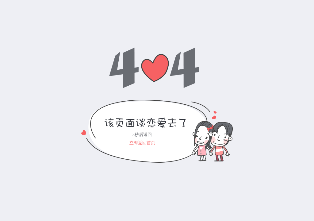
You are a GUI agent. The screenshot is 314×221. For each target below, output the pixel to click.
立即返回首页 (142, 143)
